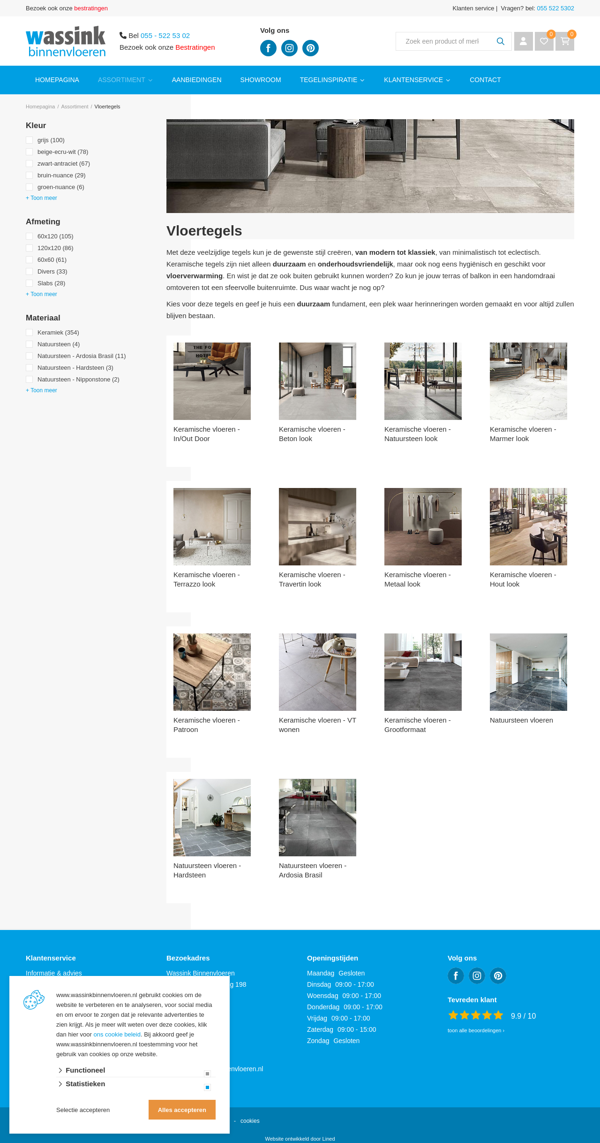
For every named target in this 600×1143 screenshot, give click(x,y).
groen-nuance (61, 186)
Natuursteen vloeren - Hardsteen (207, 870)
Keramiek (58, 332)
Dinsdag (319, 984)
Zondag (318, 1040)
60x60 (52, 259)
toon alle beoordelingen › (476, 1030)
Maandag (320, 973)
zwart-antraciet (64, 163)
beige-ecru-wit (63, 151)
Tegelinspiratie (329, 80)
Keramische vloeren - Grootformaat (417, 724)
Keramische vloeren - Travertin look (312, 579)
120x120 (56, 247)
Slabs (51, 283)
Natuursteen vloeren (521, 720)
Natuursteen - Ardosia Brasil (82, 355)
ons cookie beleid (117, 1034)
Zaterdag (320, 1029)
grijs (51, 140)
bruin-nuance (62, 175)
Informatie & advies (54, 973)
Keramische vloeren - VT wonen (317, 724)
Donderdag (323, 1007)
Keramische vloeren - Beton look (312, 433)
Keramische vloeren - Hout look (523, 579)
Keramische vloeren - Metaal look (417, 579)
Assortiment (121, 80)
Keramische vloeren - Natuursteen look (417, 433)
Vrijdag (317, 1018)
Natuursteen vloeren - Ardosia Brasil (312, 870)
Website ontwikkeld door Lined (300, 1139)
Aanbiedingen (197, 80)
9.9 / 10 (523, 1016)
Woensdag (322, 995)
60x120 (56, 236)
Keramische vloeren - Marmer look (523, 433)
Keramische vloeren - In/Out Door (206, 433)
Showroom (260, 80)
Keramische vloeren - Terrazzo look (206, 579)
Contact (485, 80)
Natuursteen (59, 344)
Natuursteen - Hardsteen (75, 367)
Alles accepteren (182, 1109)
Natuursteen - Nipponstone (79, 379)
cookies (250, 1121)
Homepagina (57, 80)
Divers (53, 271)
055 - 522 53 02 (165, 35)
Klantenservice (413, 80)
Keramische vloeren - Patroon (206, 724)
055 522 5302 (554, 8)
